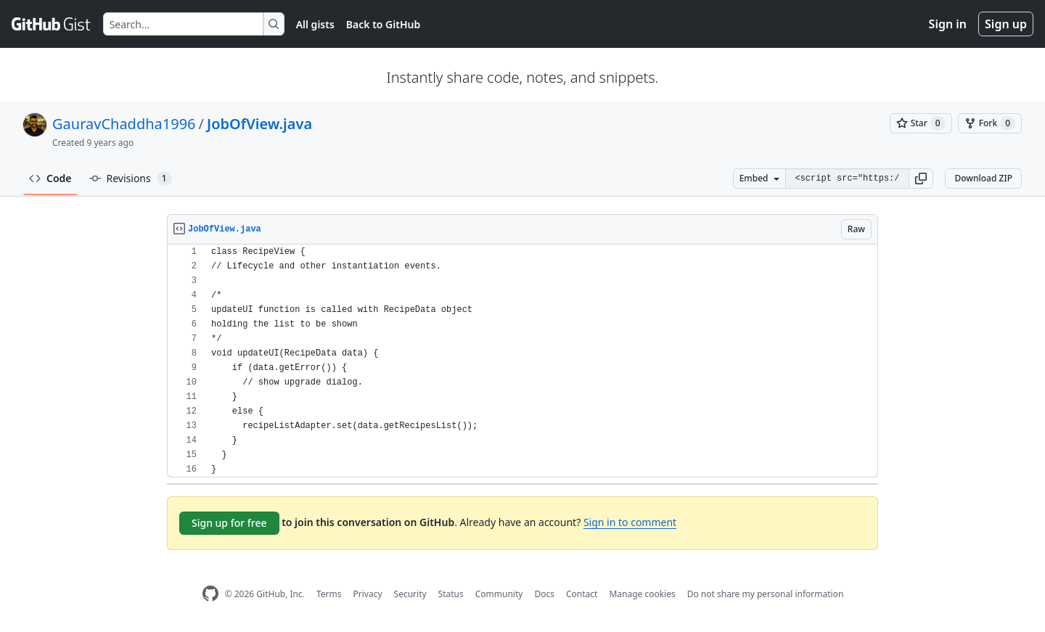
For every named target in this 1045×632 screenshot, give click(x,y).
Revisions (130, 178)
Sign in (948, 24)
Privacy (367, 594)
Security (410, 594)
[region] (522, 361)
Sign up (1006, 24)
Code (50, 178)
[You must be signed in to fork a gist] (990, 123)
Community (499, 594)
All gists (315, 24)
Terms (329, 594)
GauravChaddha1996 (124, 124)
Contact (581, 594)
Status (451, 594)
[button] (921, 178)
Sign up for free (229, 523)
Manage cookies (642, 594)
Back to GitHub (383, 24)
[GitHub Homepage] (210, 594)
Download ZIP (983, 178)
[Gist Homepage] (51, 24)
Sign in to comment (629, 522)
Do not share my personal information (765, 594)
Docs (544, 594)
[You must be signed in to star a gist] (921, 123)
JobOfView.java (259, 124)
